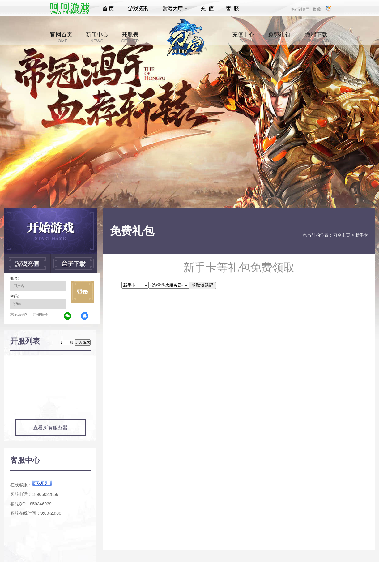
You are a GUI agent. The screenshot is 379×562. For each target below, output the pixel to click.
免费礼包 (279, 37)
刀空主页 (341, 235)
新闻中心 (97, 37)
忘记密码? (18, 314)
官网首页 (61, 37)
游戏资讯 (138, 9)
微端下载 (316, 37)
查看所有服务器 (50, 427)
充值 (207, 9)
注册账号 (40, 314)
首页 (108, 9)
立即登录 (82, 292)
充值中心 (243, 37)
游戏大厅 (173, 9)
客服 (232, 9)
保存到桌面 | (301, 9)
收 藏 (316, 9)
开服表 (130, 37)
